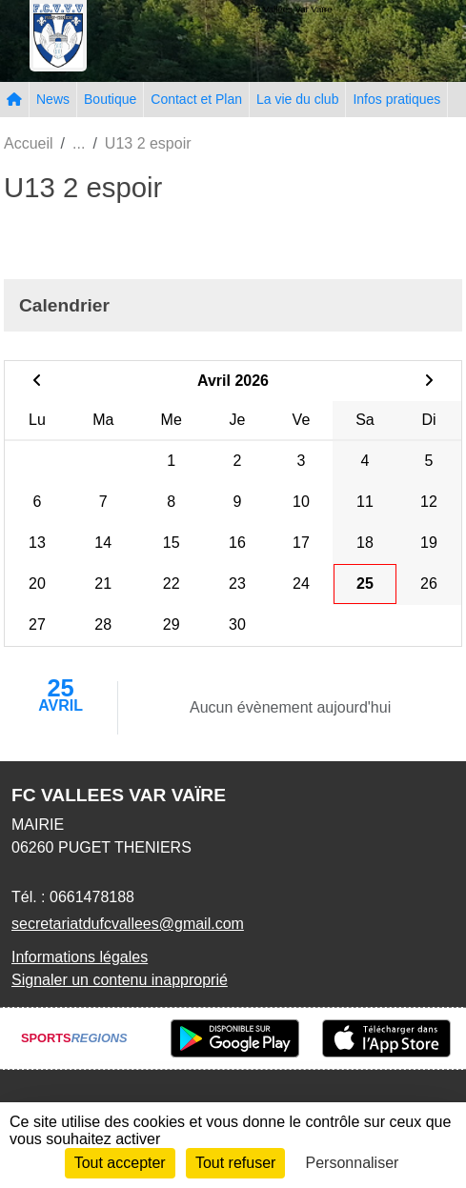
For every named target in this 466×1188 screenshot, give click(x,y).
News (53, 99)
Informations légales (79, 957)
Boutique (110, 99)
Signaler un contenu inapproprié (119, 980)
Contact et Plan (196, 99)
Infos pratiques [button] (396, 99)
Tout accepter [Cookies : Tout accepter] (120, 1163)
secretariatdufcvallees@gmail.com (127, 924)
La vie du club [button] (297, 99)
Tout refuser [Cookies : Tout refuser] (235, 1163)
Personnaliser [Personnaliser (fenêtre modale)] (352, 1163)
